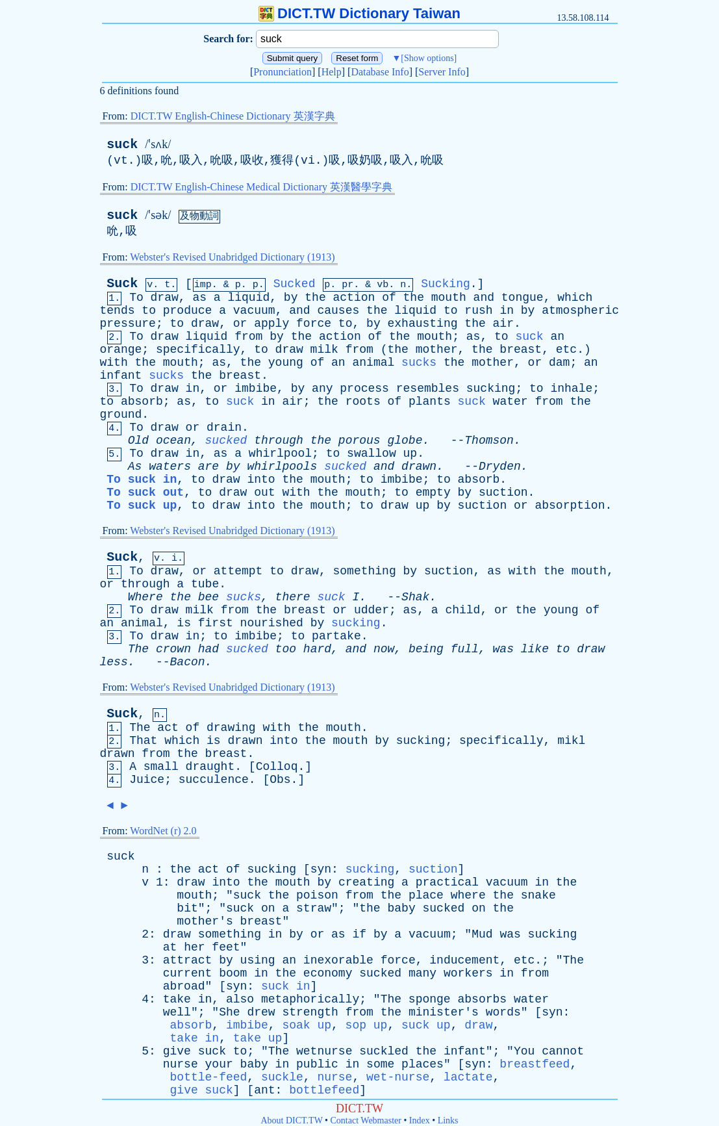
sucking (491, 388)
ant (264, 1090)
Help (332, 71)
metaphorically (310, 999)
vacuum (254, 310)
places (422, 1064)
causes (338, 310)
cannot (563, 1051)
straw (313, 908)
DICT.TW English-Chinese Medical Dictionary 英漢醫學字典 (261, 186)
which (574, 297)
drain (224, 427)
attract (187, 960)
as (199, 297)
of (389, 297)
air (503, 323)
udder (371, 610)
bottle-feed (208, 1077)
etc (566, 349)
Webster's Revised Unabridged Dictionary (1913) (232, 256)
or (240, 323)
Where (145, 597)
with (114, 362)
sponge (430, 999)
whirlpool (280, 453)
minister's (444, 1012)
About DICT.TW (291, 1120)
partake (336, 636)
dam (559, 362)
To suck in (142, 479)
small (161, 766)
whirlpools (282, 466)
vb (382, 284)
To (136, 297)
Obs (280, 779)
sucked (226, 440)
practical (447, 882)
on (268, 908)
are (208, 466)
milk (324, 349)
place (426, 895)
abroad (184, 986)
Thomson (489, 440)
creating (366, 882)
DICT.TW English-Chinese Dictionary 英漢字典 (233, 116)
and (483, 297)
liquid (248, 297)
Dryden (500, 466)
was (503, 649)
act (167, 727)
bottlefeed (324, 1090)
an (557, 336)
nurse (180, 1064)
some (380, 1064)
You (524, 1051)
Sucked (294, 283)
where (468, 895)
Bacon (187, 662)
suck (122, 144)
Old (138, 440)
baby (401, 908)
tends (117, 310)
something (364, 571)
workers (468, 973)
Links (448, 1120)
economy (328, 973)
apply (271, 323)
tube (205, 584)
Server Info (441, 71)
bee (208, 597)
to (149, 310)
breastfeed (534, 1064)
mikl (571, 740)
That (143, 740)
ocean (173, 440)
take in (195, 1038)
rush (478, 310)
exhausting (423, 323)
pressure (128, 323)
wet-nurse (397, 1077)
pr (347, 284)
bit (187, 908)
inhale (571, 388)
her (194, 947)
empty (433, 492)
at (170, 947)
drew (261, 1012)
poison (317, 895)
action (354, 297)
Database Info (380, 71)
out (264, 492)
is (184, 623)
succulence (214, 779)
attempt (238, 571)
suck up (426, 1025)
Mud (482, 934)
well (177, 1012)
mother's (205, 921)
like (535, 649)
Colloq (277, 766)
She (229, 1012)
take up (258, 1038)
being (426, 649)
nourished (271, 623)
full (465, 649)
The (138, 649)
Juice (146, 779)
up (410, 453)
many (422, 973)
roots (363, 401)
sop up (367, 1025)
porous (359, 440)
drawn (418, 466)
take (177, 999)
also (240, 999)
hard (317, 649)
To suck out (145, 492)
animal (373, 362)
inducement (464, 960)
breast (520, 349)
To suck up (142, 505)
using (257, 960)
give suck (201, 1090)
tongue (522, 297)
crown (173, 649)
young (285, 362)
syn (320, 869)
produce (187, 310)
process (364, 388)
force (313, 323)
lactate (468, 1077)
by (291, 297)
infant (121, 375)
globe (404, 440)
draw (165, 297)
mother (437, 349)
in (506, 310)
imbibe (255, 388)
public (317, 1064)
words (503, 1012)
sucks (418, 362)
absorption (570, 505)
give (177, 1051)
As (135, 466)
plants (430, 401)
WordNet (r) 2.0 (163, 830)
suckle (282, 1077)
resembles (427, 388)
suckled (384, 1051)
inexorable (338, 960)
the (315, 297)
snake (538, 895)
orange (121, 349)
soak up (306, 1025)
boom (233, 973)
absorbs (482, 999)
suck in (285, 986)
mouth (448, 297)
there (292, 597)
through (278, 440)
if (359, 934)
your (219, 1064)
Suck (122, 283)
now (383, 649)
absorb (142, 401)
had (208, 649)
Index (419, 1120)
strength (310, 1012)
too (285, 649)
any (322, 388)
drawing (231, 727)
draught (210, 766)
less (114, 662)
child (462, 610)
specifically (198, 349)
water (510, 401)
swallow (371, 453)
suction (503, 492)
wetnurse (324, 1051)
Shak (415, 597)
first (215, 623)
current (187, 973)
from (248, 336)
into (261, 479)
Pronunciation (282, 71)
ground (121, 414)
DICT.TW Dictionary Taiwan (359, 13)
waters (170, 466)
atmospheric (580, 310)
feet (226, 947)
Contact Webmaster (366, 1120)
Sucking (445, 283)
